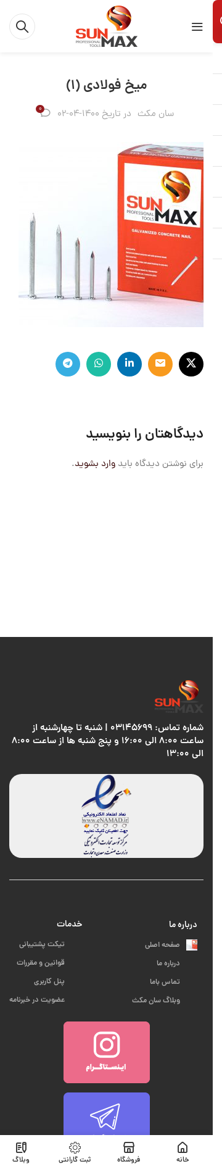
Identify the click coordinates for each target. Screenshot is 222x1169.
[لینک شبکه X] (191, 364)
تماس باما (173, 982)
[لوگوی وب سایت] (107, 27)
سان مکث (156, 114)
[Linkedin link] (129, 364)
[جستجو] (22, 26)
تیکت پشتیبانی (50, 945)
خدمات (69, 924)
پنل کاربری (58, 982)
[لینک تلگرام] (68, 364)
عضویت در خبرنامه (45, 1000)
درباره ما (183, 925)
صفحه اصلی (171, 945)
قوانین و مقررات (49, 963)
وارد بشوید (95, 464)
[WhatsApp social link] (98, 364)
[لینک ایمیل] (160, 364)
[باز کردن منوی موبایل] (197, 26)
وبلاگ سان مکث (164, 1001)
